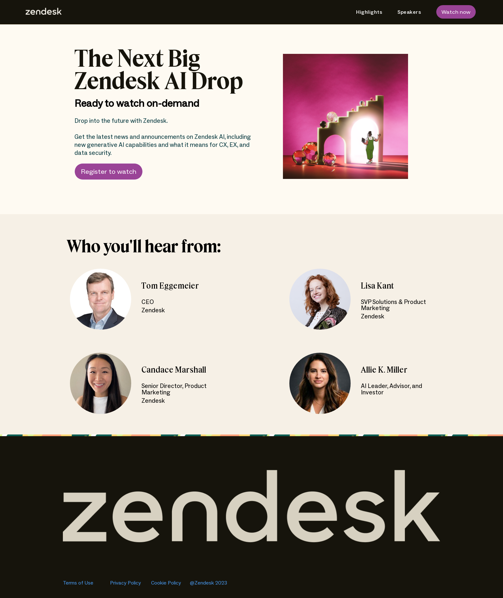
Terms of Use (79, 583)
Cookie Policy (166, 583)
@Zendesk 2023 (208, 583)
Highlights (369, 12)
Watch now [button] (456, 12)
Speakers (409, 12)
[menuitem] (366, 12)
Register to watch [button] (108, 172)
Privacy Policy (125, 583)
